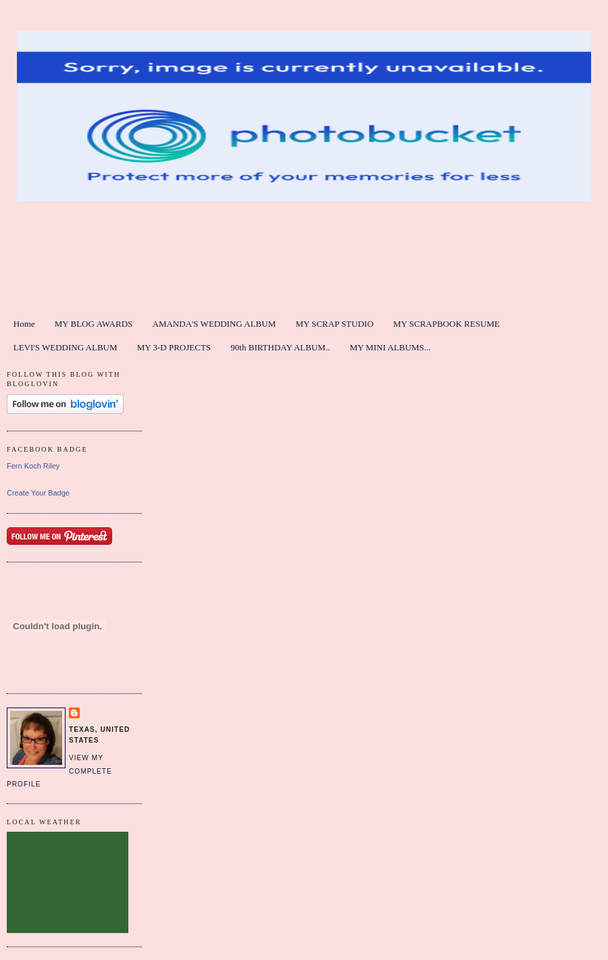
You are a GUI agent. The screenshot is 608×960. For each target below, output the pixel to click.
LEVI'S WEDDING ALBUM (66, 347)
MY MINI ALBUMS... (390, 347)
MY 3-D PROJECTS (174, 347)
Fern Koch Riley (33, 466)
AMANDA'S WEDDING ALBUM (214, 324)
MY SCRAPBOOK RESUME (446, 324)
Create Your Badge (38, 493)
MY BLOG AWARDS (94, 324)
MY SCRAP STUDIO (334, 324)
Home (24, 324)
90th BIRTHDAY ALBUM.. (280, 347)
